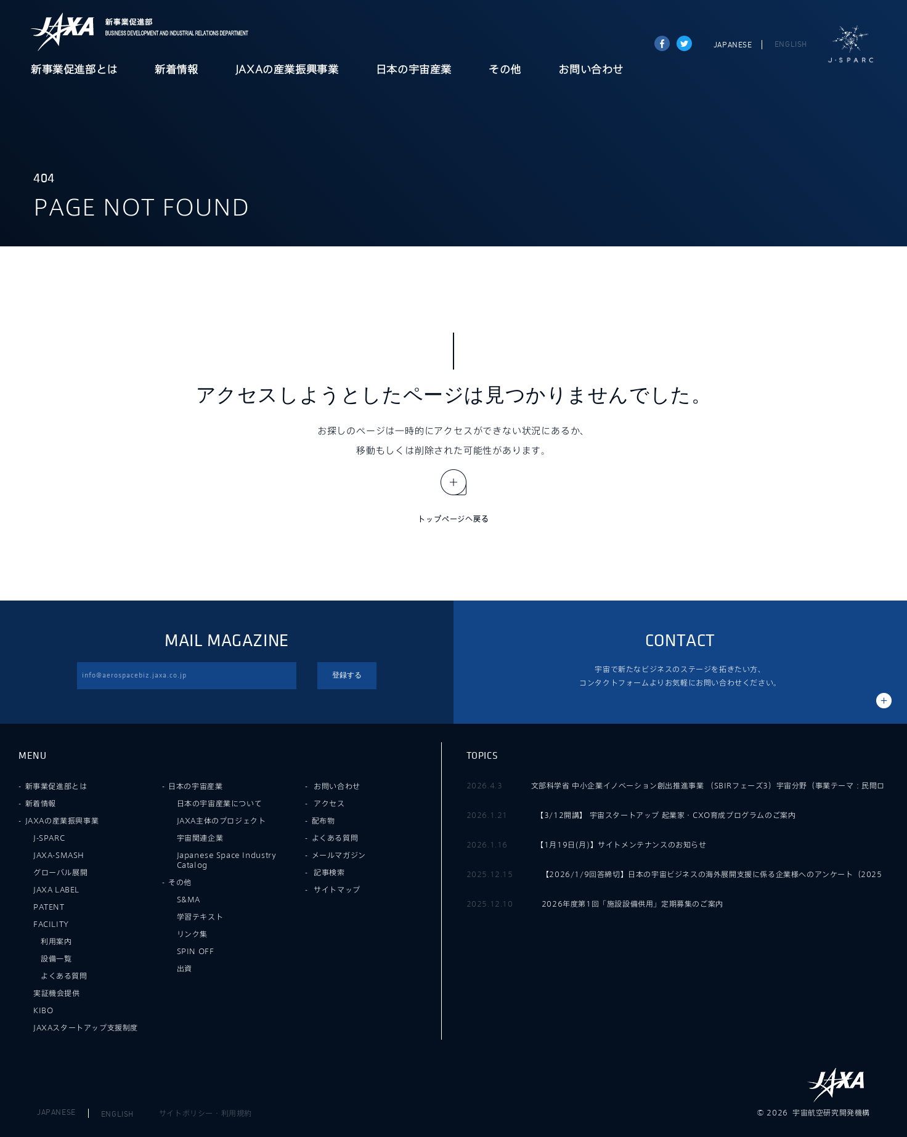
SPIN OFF (195, 951)
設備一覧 (56, 958)
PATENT (49, 907)
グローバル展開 (60, 872)
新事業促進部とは (74, 70)
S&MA (188, 899)
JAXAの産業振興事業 (287, 70)
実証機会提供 (56, 993)
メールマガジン (339, 855)
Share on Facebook (662, 43)
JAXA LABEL (56, 889)
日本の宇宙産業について (219, 803)
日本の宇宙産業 (414, 70)
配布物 (323, 820)
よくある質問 (64, 976)
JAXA (63, 31)
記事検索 (329, 872)
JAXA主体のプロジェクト (221, 820)
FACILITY (51, 924)
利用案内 (56, 941)
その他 (505, 70)
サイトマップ (337, 889)
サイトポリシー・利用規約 (205, 1113)
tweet (684, 43)
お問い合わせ (591, 70)
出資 (184, 968)
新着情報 (176, 70)
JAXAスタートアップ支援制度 (85, 1027)
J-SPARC (851, 44)
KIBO (43, 1010)
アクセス (329, 803)
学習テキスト (200, 916)
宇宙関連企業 (200, 838)
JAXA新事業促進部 (173, 31)
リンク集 (192, 934)
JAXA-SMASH (58, 855)
